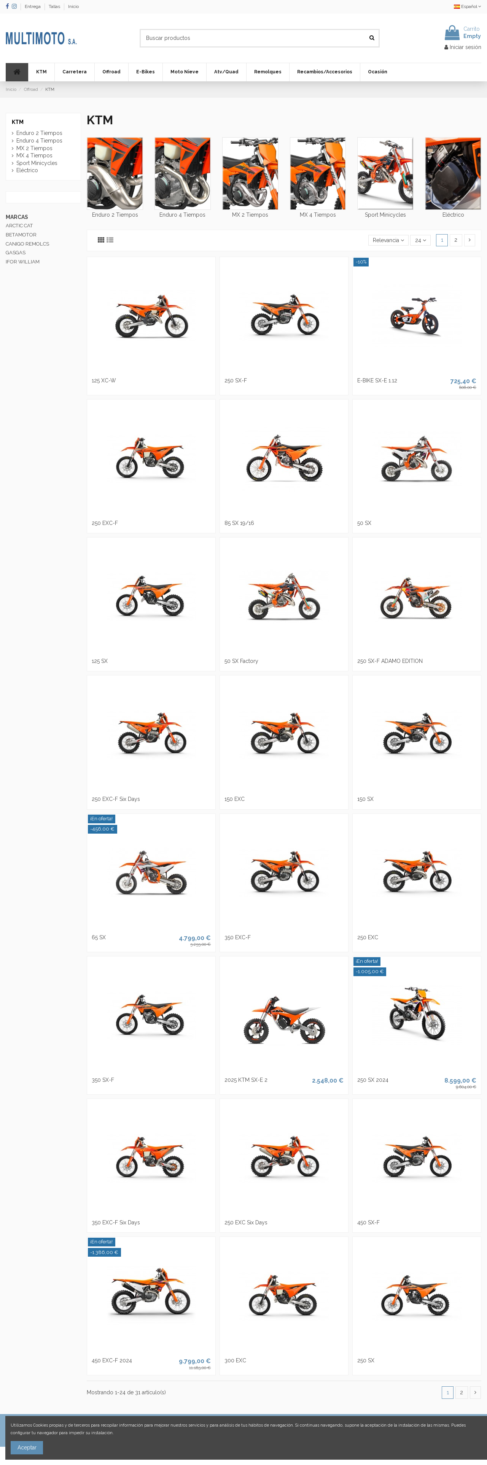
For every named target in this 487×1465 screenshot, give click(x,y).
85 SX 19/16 (239, 523)
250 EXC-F (105, 523)
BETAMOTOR (21, 235)
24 (420, 240)
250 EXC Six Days (245, 1222)
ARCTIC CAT (19, 225)
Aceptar (27, 1447)
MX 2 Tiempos (250, 215)
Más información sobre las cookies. (149, 1432)
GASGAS (15, 252)
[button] (41, 72)
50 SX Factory (241, 661)
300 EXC (235, 1360)
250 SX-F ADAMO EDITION (390, 661)
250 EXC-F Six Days (116, 799)
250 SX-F (235, 380)
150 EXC (234, 799)
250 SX (365, 1360)
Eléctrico (453, 215)
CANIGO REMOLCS (27, 244)
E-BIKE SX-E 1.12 (377, 380)
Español (467, 6)
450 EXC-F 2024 (112, 1360)
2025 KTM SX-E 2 (245, 1080)
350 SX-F (103, 1080)
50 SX (364, 523)
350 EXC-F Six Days (116, 1222)
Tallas (55, 6)
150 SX (365, 799)
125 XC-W (104, 380)
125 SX (100, 661)
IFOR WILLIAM (23, 262)
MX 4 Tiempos (318, 215)
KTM (18, 122)
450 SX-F (368, 1222)
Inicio (73, 6)
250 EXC (367, 937)
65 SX (99, 937)
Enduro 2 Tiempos (115, 215)
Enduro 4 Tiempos (182, 215)
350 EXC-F (237, 937)
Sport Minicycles (385, 215)
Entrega (33, 6)
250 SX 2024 (372, 1080)
